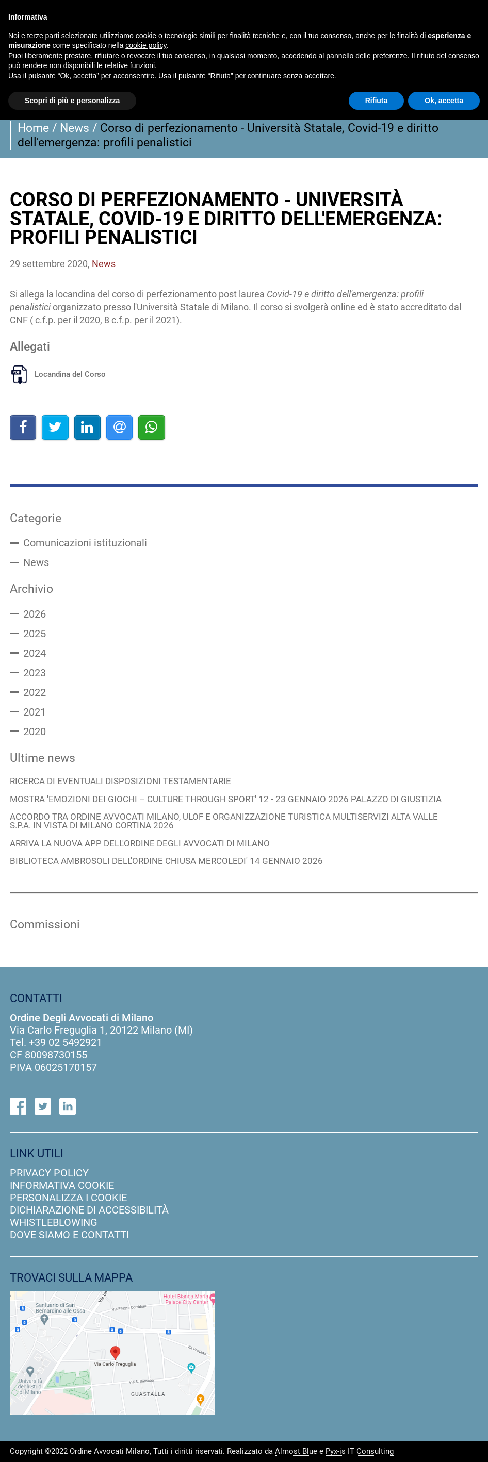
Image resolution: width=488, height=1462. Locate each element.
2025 (34, 633)
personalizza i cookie (68, 1197)
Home (33, 128)
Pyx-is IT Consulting (360, 1452)
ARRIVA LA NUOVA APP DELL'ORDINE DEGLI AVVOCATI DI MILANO (140, 844)
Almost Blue (296, 1452)
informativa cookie (62, 1185)
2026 (34, 614)
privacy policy (49, 1173)
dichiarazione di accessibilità (89, 1210)
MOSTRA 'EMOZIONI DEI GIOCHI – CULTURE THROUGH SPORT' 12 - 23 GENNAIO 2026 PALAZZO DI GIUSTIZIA (226, 799)
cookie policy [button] (145, 45)
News (74, 128)
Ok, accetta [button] (444, 100)
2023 (34, 673)
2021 (34, 712)
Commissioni (45, 924)
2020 (34, 731)
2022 (34, 692)
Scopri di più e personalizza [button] (72, 100)
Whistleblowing (53, 1222)
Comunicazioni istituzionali (85, 543)
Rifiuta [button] (376, 100)
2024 (34, 653)
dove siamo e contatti (69, 1234)
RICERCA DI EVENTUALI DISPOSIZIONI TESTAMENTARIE (120, 781)
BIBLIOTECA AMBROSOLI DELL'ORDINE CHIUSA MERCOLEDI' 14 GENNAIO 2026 (166, 861)
